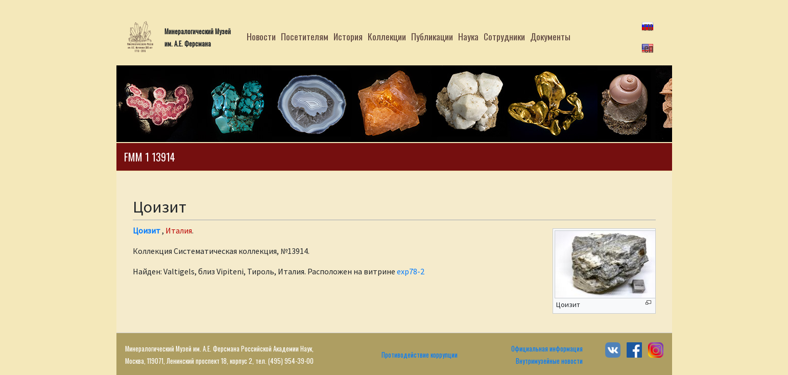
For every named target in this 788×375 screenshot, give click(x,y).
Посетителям (304, 36)
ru (648, 25)
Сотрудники (504, 36)
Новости (261, 36)
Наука (468, 36)
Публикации (432, 36)
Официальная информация (547, 349)
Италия (178, 230)
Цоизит (146, 230)
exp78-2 (410, 271)
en (648, 47)
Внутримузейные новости (549, 361)
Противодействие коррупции (419, 355)
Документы (550, 36)
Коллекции (387, 36)
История (348, 36)
